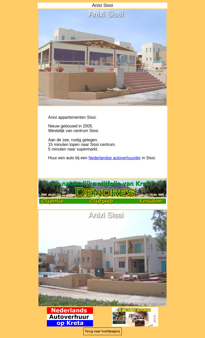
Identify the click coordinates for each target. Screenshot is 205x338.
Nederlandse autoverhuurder (114, 158)
